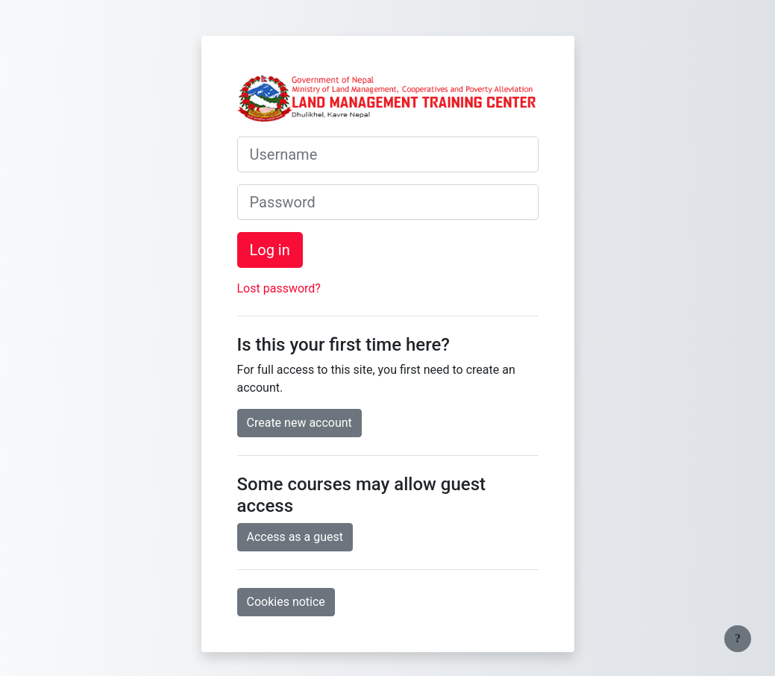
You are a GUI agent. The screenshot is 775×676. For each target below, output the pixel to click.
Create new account (299, 423)
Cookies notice (286, 602)
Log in (270, 250)
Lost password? (279, 288)
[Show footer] (737, 638)
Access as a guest (295, 537)
